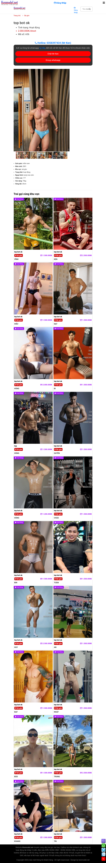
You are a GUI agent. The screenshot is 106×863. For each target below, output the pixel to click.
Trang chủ (17, 15)
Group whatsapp (53, 60)
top (15, 446)
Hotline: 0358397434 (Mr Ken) (53, 43)
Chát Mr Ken (53, 54)
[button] (67, 71)
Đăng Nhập (76, 10)
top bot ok (18, 252)
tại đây (42, 48)
